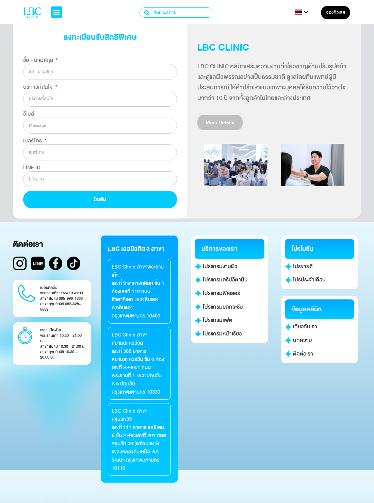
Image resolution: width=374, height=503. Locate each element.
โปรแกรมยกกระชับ (219, 307)
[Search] (147, 12)
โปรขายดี (299, 266)
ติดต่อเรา (299, 354)
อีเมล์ (28, 114)
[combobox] (176, 12)
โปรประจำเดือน (305, 279)
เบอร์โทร (33, 140)
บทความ (298, 340)
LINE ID (31, 167)
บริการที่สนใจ (38, 87)
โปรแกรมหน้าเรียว (218, 334)
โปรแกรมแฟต (214, 320)
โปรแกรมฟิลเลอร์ (217, 293)
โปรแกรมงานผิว (216, 266)
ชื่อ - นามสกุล (38, 60)
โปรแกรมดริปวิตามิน (221, 279)
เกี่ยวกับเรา (301, 326)
